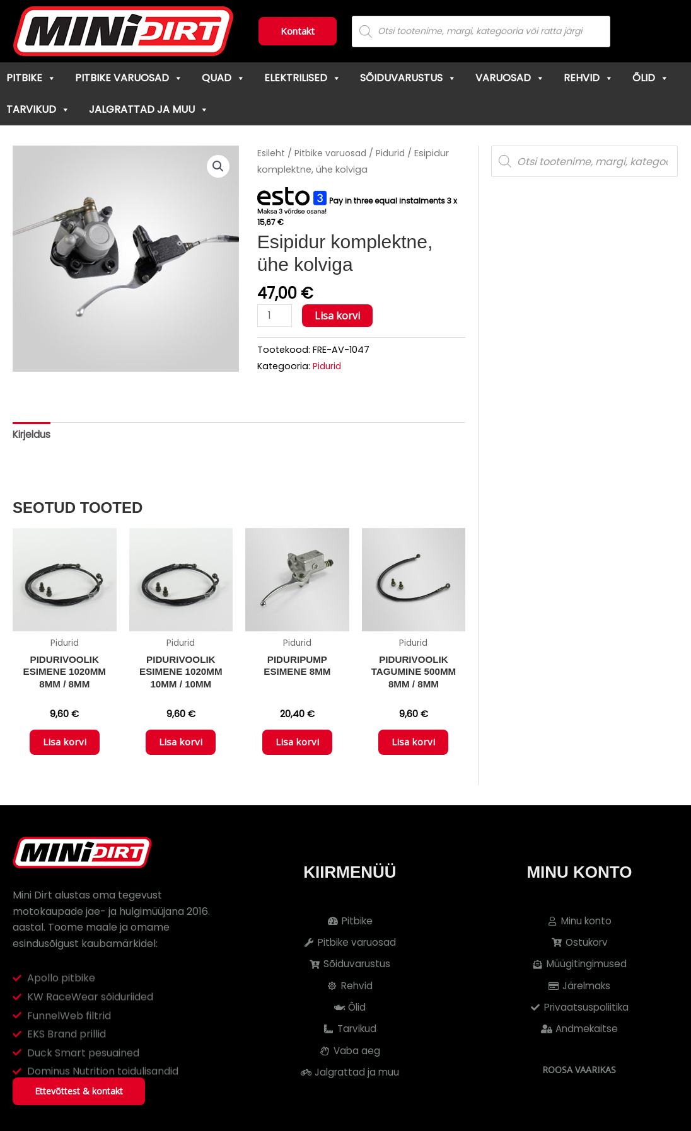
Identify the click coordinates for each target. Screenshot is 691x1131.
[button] (217, 167)
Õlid (650, 78)
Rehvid (588, 78)
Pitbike (31, 78)
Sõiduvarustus (408, 78)
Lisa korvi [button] (64, 748)
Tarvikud (38, 109)
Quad (223, 78)
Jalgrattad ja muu (149, 109)
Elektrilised (302, 78)
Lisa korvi (339, 316)
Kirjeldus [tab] (33, 435)
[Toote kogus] (275, 316)
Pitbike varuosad (129, 78)
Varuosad (510, 78)
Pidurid (396, 153)
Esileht (271, 153)
